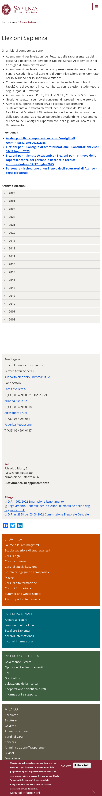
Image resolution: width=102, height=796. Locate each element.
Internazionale (19, 613)
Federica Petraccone (18, 424)
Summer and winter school (23, 594)
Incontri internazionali (19, 641)
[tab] (51, 193)
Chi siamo (11, 715)
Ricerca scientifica (22, 656)
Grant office (13, 678)
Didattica (13, 539)
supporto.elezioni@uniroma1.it (25, 377)
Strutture (11, 720)
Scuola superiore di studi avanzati (27, 550)
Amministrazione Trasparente (25, 747)
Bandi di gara (14, 736)
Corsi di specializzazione (21, 567)
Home (4, 22)
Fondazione (12, 758)
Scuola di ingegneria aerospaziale (27, 572)
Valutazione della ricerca (21, 683)
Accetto (66, 766)
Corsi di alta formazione (21, 583)
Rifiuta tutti (82, 766)
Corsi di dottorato (16, 561)
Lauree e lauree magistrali (22, 545)
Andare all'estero (16, 620)
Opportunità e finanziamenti (24, 667)
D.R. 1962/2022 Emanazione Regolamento (36, 501)
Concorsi (11, 742)
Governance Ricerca (18, 662)
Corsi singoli (13, 556)
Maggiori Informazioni (25, 793)
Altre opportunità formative (23, 599)
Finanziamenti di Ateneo (21, 625)
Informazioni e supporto (21, 694)
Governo (10, 726)
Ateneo (13, 22)
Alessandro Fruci (15, 413)
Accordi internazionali (19, 636)
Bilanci (9, 753)
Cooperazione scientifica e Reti (25, 689)
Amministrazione (16, 731)
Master (9, 577)
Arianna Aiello (13, 401)
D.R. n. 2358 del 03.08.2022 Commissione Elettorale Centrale (48, 514)
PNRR (8, 673)
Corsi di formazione (18, 588)
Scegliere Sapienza (17, 630)
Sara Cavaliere (13, 389)
